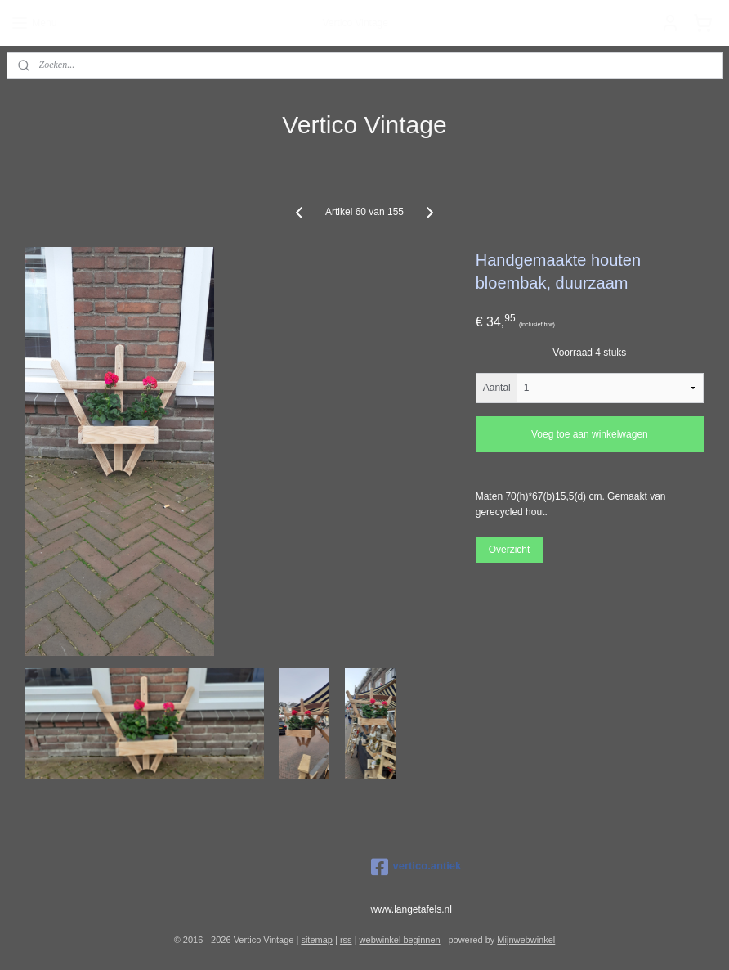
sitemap (317, 940)
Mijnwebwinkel (526, 940)
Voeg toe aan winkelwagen (589, 434)
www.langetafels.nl (411, 909)
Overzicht (509, 549)
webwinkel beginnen (400, 940)
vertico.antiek (416, 867)
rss (346, 940)
